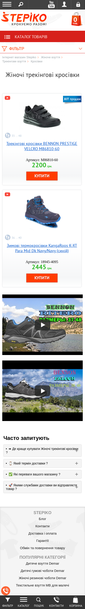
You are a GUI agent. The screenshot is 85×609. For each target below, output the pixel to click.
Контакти (42, 526)
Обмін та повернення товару (42, 548)
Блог (42, 519)
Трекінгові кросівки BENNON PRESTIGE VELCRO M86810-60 (41, 146)
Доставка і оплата (42, 533)
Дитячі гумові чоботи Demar (42, 571)
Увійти (64, 4)
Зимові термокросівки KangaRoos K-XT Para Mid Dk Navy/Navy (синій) (42, 248)
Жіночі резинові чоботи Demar (42, 578)
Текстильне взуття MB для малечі (42, 585)
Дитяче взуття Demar (42, 563)
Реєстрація (78, 4)
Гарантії (42, 541)
